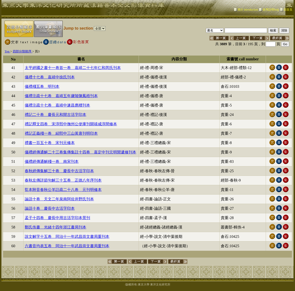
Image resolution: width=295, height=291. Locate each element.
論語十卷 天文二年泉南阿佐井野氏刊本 (59, 199)
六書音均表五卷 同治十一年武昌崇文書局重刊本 (67, 246)
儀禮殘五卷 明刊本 (42, 86)
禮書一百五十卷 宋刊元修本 (50, 143)
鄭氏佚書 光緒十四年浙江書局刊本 (55, 227)
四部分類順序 (22, 51)
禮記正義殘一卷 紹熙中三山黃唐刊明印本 (61, 133)
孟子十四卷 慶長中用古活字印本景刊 (57, 218)
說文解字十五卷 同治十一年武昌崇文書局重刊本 (67, 236)
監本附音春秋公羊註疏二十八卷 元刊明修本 (63, 190)
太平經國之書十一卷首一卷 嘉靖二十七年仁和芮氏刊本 (73, 68)
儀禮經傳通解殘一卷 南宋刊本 (52, 161)
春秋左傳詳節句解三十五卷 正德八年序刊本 (63, 180)
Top (7, 51)
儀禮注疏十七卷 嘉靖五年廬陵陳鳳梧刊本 (61, 96)
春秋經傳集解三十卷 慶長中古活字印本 (59, 171)
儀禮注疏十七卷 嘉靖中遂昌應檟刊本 (57, 105)
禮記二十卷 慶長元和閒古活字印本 (55, 115)
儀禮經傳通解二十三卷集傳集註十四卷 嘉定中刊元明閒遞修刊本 (80, 152)
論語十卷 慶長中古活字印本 (50, 208)
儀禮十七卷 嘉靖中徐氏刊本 (50, 77)
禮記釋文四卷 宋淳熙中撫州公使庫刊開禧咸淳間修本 (71, 124)
